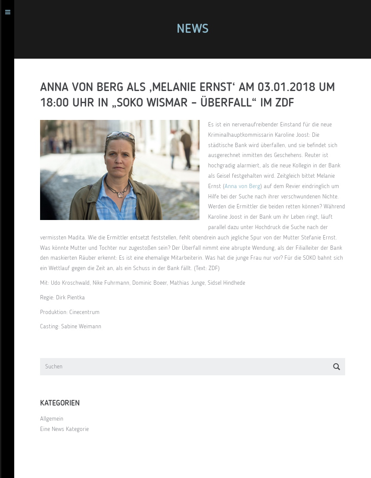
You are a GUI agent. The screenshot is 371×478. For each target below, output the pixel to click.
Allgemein (55, 419)
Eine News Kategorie (68, 429)
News (196, 29)
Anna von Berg (246, 186)
